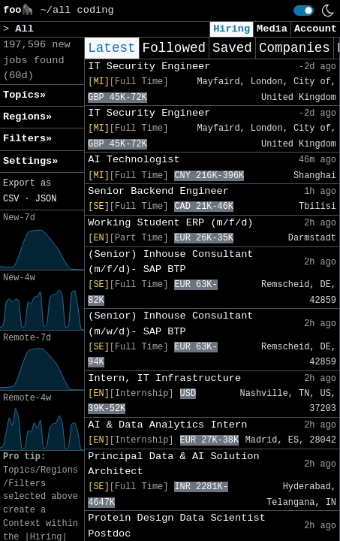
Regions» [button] (27, 116)
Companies (294, 48)
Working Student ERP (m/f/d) (170, 222)
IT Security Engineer (149, 66)
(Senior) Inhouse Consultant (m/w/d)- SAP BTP (170, 323)
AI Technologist (133, 159)
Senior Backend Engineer (158, 191)
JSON (46, 199)
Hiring (231, 29)
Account (315, 29)
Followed (174, 48)
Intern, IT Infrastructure (164, 378)
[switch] (303, 10)
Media (272, 29)
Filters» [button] (27, 138)
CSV (11, 199)
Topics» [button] (24, 95)
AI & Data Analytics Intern (167, 425)
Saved (232, 48)
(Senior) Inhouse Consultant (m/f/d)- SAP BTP (170, 262)
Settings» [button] (30, 161)
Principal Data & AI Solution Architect (173, 464)
